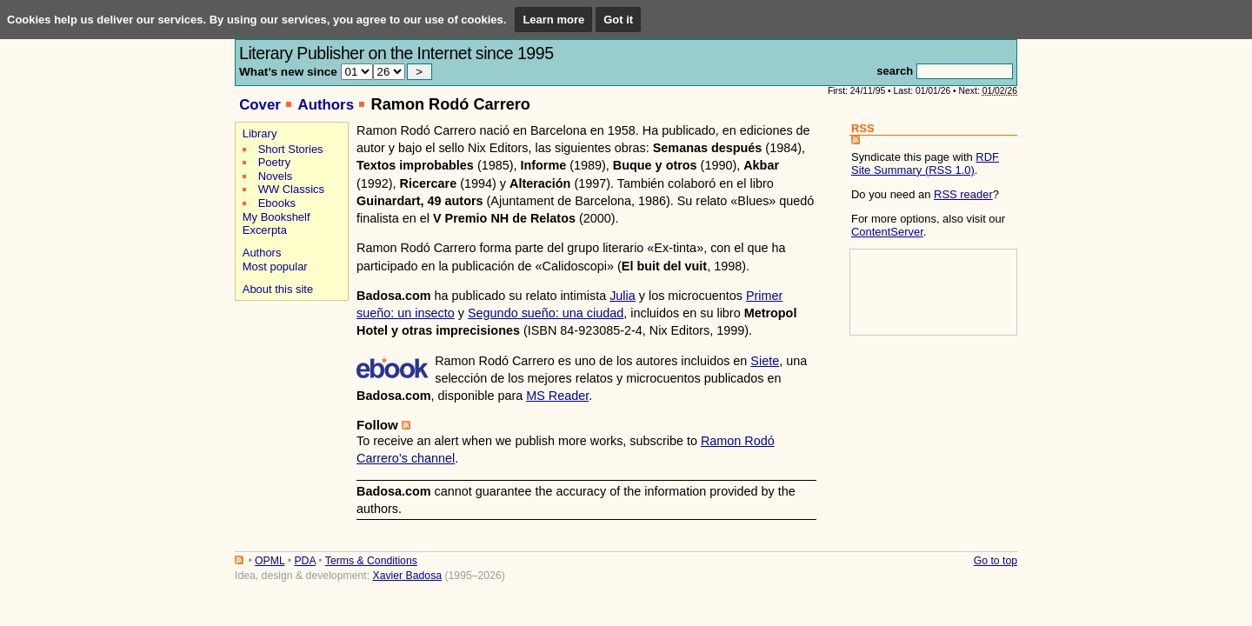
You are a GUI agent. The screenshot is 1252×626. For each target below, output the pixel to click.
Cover (260, 105)
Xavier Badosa (407, 575)
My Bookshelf (276, 216)
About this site (278, 289)
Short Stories (290, 149)
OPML (269, 561)
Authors (325, 105)
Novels (275, 176)
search (894, 70)
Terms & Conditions (371, 561)
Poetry (274, 162)
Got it (618, 19)
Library (260, 133)
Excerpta (265, 229)
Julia (622, 296)
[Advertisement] (289, 366)
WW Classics (291, 189)
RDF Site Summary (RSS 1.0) (925, 163)
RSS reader (963, 194)
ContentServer (887, 231)
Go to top (995, 561)
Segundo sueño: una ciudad (545, 313)
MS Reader (557, 396)
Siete (764, 361)
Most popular (275, 266)
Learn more (553, 19)
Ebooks (277, 203)
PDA (304, 561)
